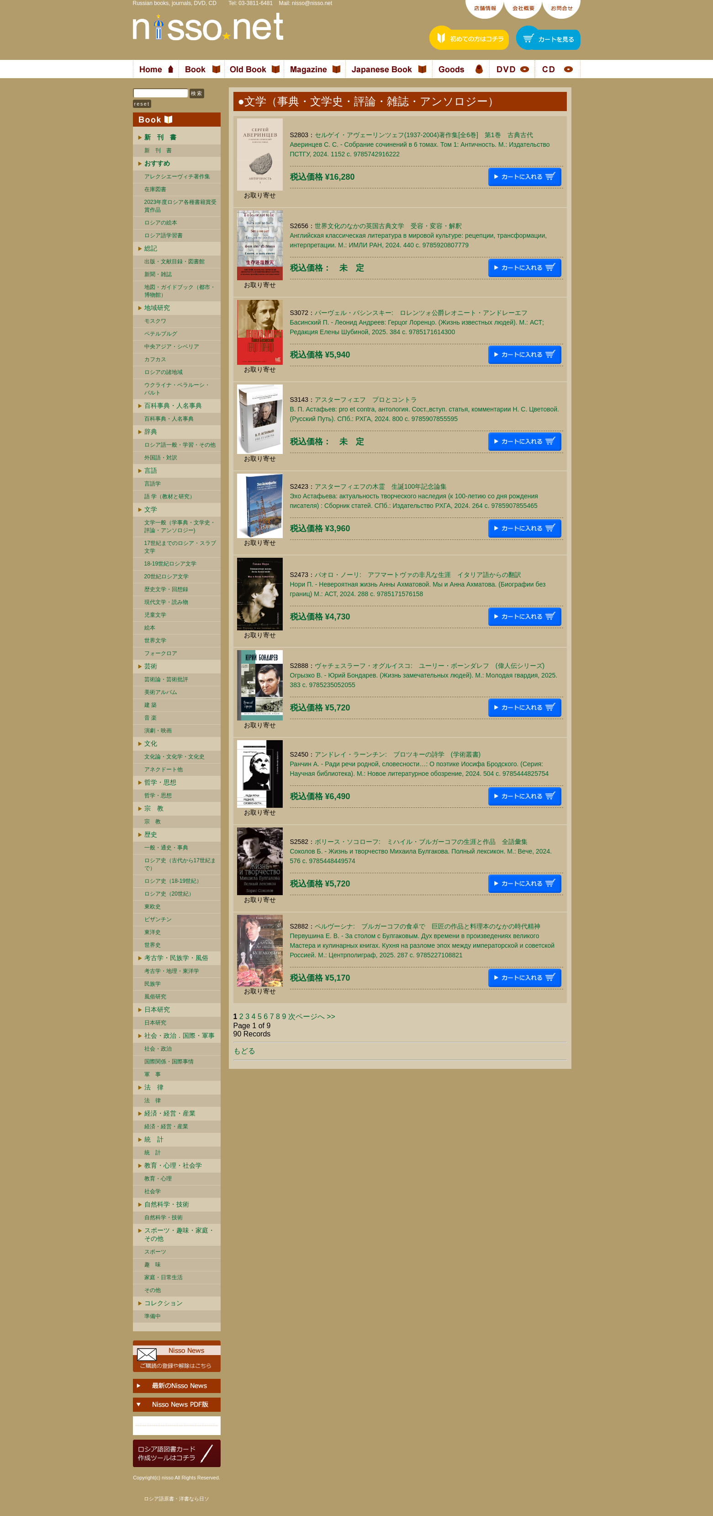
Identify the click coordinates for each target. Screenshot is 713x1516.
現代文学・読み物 (166, 602)
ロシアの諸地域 (163, 372)
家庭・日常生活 (163, 1277)
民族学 (152, 984)
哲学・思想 (160, 782)
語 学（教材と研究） (169, 496)
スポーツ (155, 1252)
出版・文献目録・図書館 (174, 261)
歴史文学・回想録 (166, 589)
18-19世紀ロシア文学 (170, 563)
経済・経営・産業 (169, 1113)
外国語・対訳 (160, 457)
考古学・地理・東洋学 (171, 971)
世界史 (152, 945)
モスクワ (155, 321)
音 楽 (150, 718)
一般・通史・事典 (166, 847)
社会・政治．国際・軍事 (179, 1035)
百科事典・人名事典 (173, 405)
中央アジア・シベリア (171, 346)
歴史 (150, 834)
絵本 (149, 628)
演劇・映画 (158, 730)
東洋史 (152, 932)
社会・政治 (158, 1049)
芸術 (150, 666)
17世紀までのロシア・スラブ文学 (180, 547)
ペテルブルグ (160, 334)
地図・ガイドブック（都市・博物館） (180, 291)
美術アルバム (160, 692)
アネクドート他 (163, 769)
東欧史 (152, 906)
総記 (150, 248)
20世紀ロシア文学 (166, 576)
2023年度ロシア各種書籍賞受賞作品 (180, 206)
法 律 (154, 1087)
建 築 (150, 705)
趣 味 (152, 1264)
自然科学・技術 (166, 1204)
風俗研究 (155, 996)
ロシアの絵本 (160, 222)
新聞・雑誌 (158, 274)
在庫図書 (155, 189)
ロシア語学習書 (163, 235)
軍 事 (152, 1074)
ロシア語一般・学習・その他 (180, 445)
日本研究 (157, 1009)
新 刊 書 (158, 150)
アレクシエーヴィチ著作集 (177, 176)
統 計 (154, 1139)
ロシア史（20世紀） (169, 894)
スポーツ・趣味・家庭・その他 (179, 1234)
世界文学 (155, 640)
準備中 (152, 1316)
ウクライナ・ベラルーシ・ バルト (177, 389)
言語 (150, 470)
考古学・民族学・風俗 (176, 957)
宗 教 (154, 808)
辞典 (150, 431)
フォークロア (160, 653)
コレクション (163, 1303)
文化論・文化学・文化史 (174, 756)
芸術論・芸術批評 (166, 679)
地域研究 (157, 307)
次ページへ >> (311, 1016)
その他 (152, 1290)
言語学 (152, 483)
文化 (150, 743)
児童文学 (155, 615)
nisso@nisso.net (312, 3)
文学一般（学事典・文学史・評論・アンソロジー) (180, 526)
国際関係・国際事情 (169, 1061)
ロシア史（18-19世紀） (173, 881)
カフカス (155, 359)
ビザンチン (158, 919)
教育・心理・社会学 (173, 1165)
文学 (150, 509)
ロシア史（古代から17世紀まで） (180, 864)
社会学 (152, 1191)
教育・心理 (158, 1178)
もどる (244, 1051)
